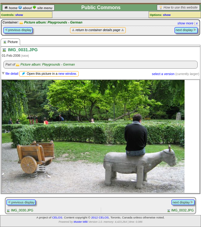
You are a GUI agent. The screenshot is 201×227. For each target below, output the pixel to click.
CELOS (57, 217)
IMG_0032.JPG (182, 210)
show (19, 14)
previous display (18, 30)
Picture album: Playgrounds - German (53, 22)
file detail (11, 73)
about (25, 8)
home (11, 8)
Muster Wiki (81, 221)
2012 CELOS (100, 217)
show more (185, 23)
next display (186, 30)
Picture (10, 42)
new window (67, 73)
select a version (163, 74)
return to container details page (98, 30)
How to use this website (181, 7)
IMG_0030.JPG (22, 210)
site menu (42, 8)
